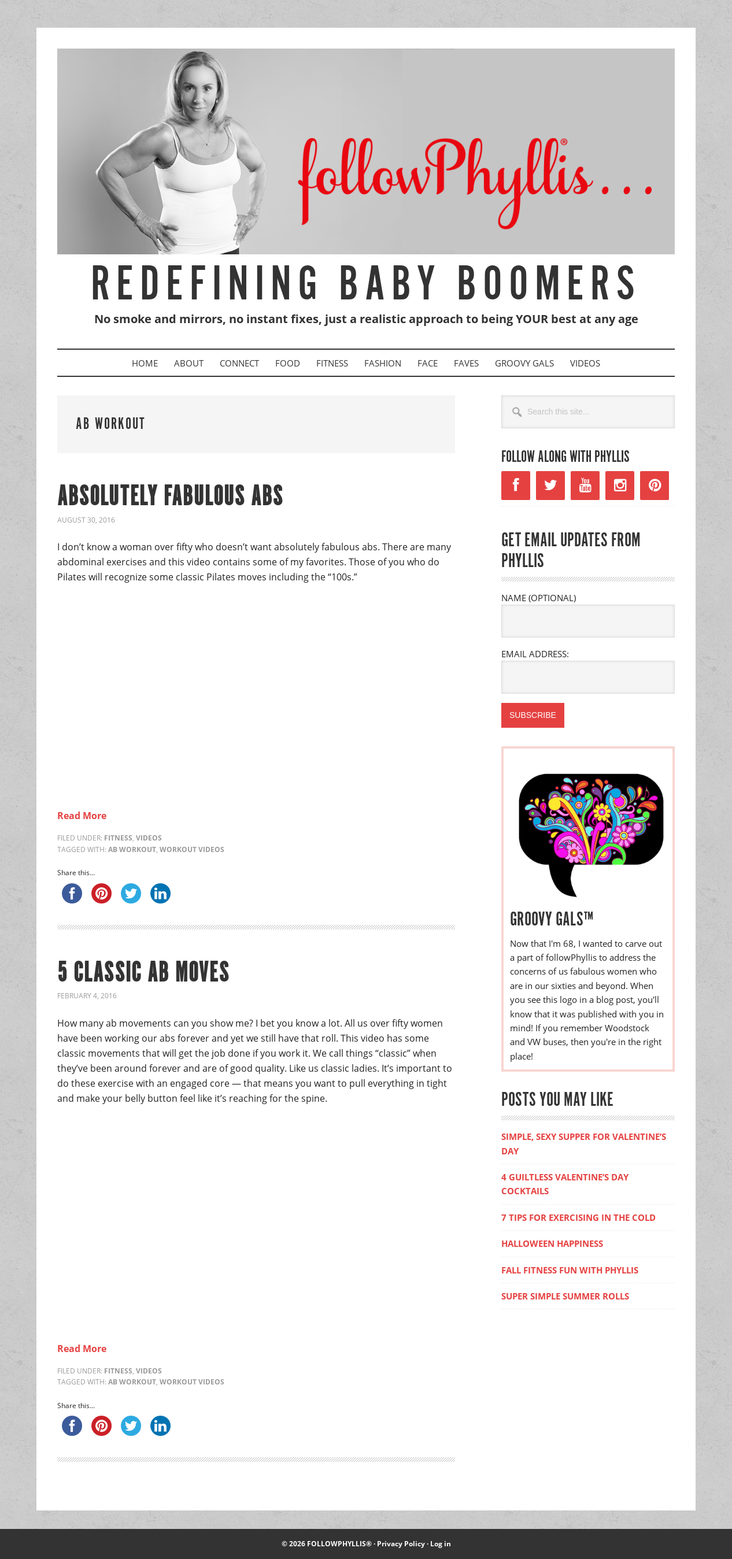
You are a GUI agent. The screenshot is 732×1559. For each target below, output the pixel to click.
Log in (440, 1544)
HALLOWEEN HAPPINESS (552, 1243)
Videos (149, 838)
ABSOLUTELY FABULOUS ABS (170, 497)
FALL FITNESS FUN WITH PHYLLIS (569, 1270)
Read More (81, 815)
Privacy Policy (401, 1544)
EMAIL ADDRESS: (535, 654)
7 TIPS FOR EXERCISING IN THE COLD (578, 1217)
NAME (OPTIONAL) (538, 597)
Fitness (118, 838)
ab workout (132, 849)
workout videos (192, 849)
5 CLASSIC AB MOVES (143, 973)
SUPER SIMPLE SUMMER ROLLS (565, 1296)
